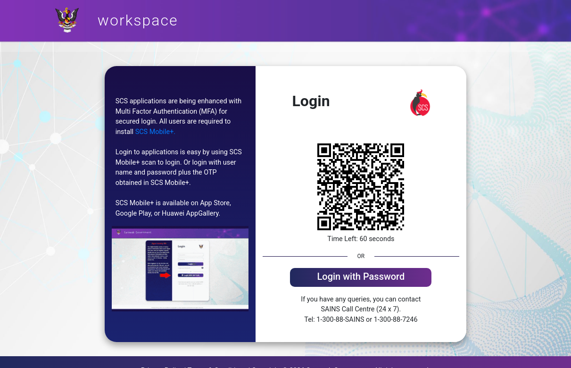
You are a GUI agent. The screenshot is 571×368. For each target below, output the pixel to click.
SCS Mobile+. (155, 132)
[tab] (360, 277)
